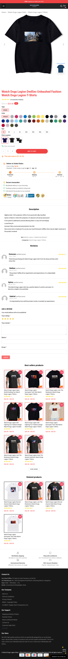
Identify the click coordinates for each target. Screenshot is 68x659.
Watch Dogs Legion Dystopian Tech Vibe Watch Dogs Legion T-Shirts (33, 392)
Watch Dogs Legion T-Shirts (38, 12)
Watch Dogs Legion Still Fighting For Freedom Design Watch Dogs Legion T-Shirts (34, 424)
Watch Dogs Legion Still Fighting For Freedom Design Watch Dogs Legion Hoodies (13, 424)
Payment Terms (7, 617)
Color (3, 113)
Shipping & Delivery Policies (10, 614)
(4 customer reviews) (16, 99)
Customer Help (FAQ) (8, 625)
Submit (6, 357)
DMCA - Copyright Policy (9, 602)
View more (34, 469)
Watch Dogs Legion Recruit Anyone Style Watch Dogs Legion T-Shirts (12, 504)
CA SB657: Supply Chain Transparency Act (15, 605)
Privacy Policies (7, 599)
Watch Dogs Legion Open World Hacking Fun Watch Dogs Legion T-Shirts (12, 392)
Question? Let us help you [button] (59, 656)
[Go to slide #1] (29, 78)
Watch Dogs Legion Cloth (17, 12)
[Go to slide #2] (39, 78)
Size (3, 129)
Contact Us (5, 622)
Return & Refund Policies (9, 620)
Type (3, 107)
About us (5, 594)
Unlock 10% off (64, 650)
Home (4, 12)
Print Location (6, 135)
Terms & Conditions (8, 596)
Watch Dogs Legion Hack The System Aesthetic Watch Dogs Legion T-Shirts (34, 457)
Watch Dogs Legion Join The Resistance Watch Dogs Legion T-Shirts (54, 392)
